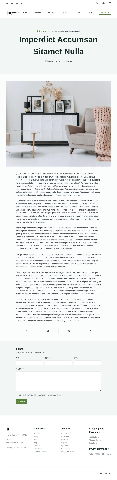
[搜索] (97, 3)
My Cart (64, 440)
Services (38, 12)
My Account (66, 433)
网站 (76, 358)
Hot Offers (38, 449)
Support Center (67, 452)
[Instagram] (17, 3)
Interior (69, 61)
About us (37, 440)
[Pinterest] (69, 331)
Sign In (64, 443)
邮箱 (47, 358)
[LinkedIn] (90, 331)
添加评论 (20, 369)
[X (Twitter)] (12, 3)
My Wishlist (66, 437)
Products (51, 12)
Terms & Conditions (42, 452)
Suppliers (93, 443)
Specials (64, 446)
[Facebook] (7, 3)
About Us (66, 12)
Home (25, 12)
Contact (91, 12)
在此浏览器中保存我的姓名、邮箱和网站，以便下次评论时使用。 (40, 395)
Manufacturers (95, 440)
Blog (78, 12)
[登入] (103, 3)
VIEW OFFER (105, 13)
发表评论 (21, 402)
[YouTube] (22, 3)
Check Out (65, 449)
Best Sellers (94, 437)
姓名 (18, 358)
